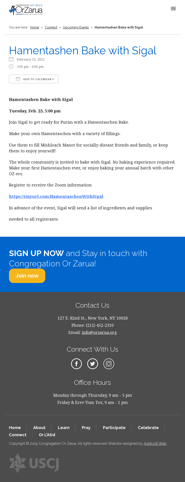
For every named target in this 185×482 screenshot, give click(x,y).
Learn (64, 427)
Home (34, 27)
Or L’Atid (47, 434)
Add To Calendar (33, 79)
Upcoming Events (76, 27)
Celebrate (148, 427)
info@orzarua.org (99, 332)
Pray (86, 427)
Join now (27, 275)
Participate (114, 427)
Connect (51, 27)
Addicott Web (155, 443)
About (39, 427)
